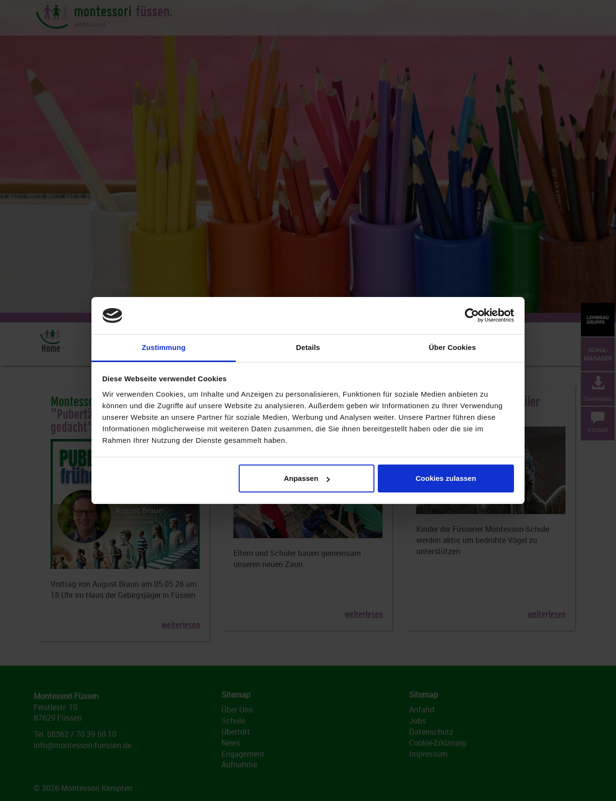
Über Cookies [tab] (452, 347)
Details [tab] (308, 347)
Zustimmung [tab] (164, 347)
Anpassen (307, 478)
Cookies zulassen (445, 478)
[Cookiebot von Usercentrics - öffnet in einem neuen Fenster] (472, 316)
